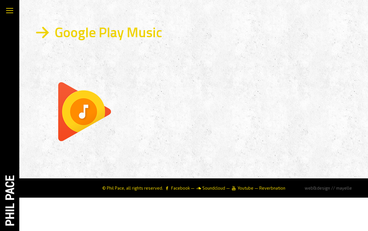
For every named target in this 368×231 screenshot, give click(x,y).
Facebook (180, 188)
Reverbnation (272, 188)
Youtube (245, 188)
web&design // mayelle (328, 188)
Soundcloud (213, 188)
